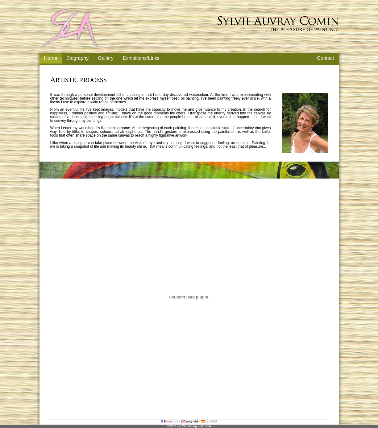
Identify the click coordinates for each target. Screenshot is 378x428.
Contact (325, 58)
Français (169, 421)
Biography (77, 58)
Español (209, 421)
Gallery (106, 58)
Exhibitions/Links (141, 58)
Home (50, 58)
